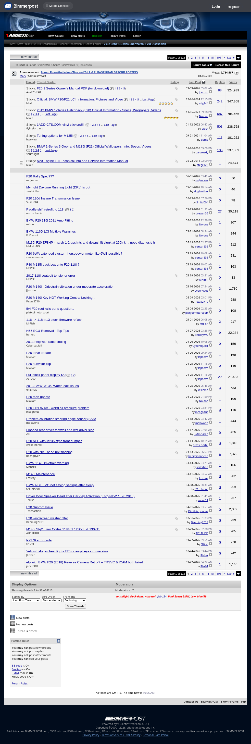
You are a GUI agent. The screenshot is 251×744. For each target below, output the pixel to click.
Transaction (33, 511)
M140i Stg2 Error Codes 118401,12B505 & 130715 (63, 529)
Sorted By (18, 596)
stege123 (202, 165)
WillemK (203, 390)
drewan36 (202, 213)
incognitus (32, 411)
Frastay (30, 478)
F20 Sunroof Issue (39, 507)
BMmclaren (201, 434)
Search (137, 36)
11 (207, 57)
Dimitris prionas (198, 511)
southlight (32, 154)
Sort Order (48, 596)
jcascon (203, 92)
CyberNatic (201, 290)
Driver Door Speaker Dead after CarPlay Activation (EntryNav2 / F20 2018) (80, 496)
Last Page (148, 99)
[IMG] (15, 673)
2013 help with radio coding (46, 342)
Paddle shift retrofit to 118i (45, 209)
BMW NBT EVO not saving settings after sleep (60, 485)
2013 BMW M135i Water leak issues (52, 386)
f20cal (30, 544)
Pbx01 (204, 566)
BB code (17, 665)
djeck (205, 128)
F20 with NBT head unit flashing (49, 452)
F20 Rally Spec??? (40, 176)
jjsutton (31, 290)
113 (220, 137)
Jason (29, 117)
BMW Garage (55, 36)
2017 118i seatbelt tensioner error (50, 275)
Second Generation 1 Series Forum (80, 43)
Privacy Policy (91, 735)
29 (220, 377)
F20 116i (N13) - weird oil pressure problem (57, 408)
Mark (23, 76)
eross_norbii (34, 444)
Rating (175, 82)
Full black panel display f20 (45, 375)
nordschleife (34, 213)
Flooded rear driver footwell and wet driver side (60, 430)
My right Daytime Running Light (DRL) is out (58, 187)
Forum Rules (19, 683)
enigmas (31, 389)
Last (231, 57)
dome (204, 139)
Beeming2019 (34, 522)
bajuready (202, 152)
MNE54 (30, 268)
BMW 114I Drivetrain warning (47, 463)
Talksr (30, 500)
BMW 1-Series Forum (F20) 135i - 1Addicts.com (32, 43)
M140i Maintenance (40, 474)
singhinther (33, 191)
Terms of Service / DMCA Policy (120, 735)
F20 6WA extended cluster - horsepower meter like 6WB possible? (74, 253)
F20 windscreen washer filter (47, 518)
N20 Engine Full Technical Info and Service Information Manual (82, 161)
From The (69, 596)
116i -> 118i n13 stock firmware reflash (54, 320)
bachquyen (33, 456)
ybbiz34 (161, 596)
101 (219, 57)
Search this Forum (227, 64)
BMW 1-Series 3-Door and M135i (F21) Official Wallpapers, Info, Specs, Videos (94, 146)
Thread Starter (46, 82)
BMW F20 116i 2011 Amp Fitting (49, 220)
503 (220, 126)
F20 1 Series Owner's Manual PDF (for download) (73, 88)
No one (203, 116)
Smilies (16, 669)
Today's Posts (117, 36)
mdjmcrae (32, 180)
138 (220, 150)
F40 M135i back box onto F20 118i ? (52, 264)
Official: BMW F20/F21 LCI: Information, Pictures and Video (80, 99)
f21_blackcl (33, 489)
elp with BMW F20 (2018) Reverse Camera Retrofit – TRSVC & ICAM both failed (84, 562)
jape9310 (32, 566)
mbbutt (31, 224)
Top (243, 701)
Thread (30, 82)
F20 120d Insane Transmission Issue (53, 198)
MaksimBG (33, 246)
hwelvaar (32, 139)
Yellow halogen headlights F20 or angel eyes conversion (67, 551)
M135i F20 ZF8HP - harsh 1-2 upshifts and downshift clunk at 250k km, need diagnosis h (90, 242)
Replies (220, 82)
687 (220, 114)
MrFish (30, 323)
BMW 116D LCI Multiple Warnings (51, 231)
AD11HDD (32, 533)
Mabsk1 (31, 467)
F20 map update (38, 397)
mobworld (32, 422)
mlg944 (203, 103)
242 (220, 101)
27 (220, 211)
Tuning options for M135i (55, 135)
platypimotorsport (37, 312)
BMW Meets (78, 36)
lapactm (31, 356)
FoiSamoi (32, 235)
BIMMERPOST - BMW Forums (219, 701)
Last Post (195, 82)
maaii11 (203, 500)
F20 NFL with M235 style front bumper (54, 441)
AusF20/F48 (33, 92)
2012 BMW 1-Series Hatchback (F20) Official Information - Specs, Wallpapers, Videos (99, 110)
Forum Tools (201, 64)
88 (220, 90)
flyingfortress (34, 128)
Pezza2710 (32, 301)
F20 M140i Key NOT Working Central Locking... (60, 297)
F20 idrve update (38, 353)
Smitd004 (32, 202)
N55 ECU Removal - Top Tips (47, 331)
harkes (30, 334)
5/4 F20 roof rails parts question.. (50, 308)
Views (233, 82)
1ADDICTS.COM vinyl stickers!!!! (61, 124)
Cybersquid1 (34, 345)
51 (212, 57)
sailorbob (202, 467)
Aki (28, 433)
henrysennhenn (198, 456)
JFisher (30, 555)
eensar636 (201, 246)
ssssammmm (34, 257)
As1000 (30, 378)
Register (233, 7)
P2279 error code (38, 540)
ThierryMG (201, 334)
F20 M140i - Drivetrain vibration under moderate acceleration (70, 286)
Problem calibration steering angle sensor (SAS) (61, 419)
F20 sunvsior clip (38, 364)
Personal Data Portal (155, 735)
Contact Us (191, 701)
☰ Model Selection (58, 6)
